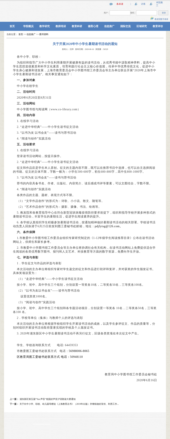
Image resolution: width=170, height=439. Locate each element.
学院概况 (28, 26)
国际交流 (125, 26)
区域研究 (141, 26)
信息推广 (109, 26)
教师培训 (61, 26)
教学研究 (44, 26)
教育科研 (77, 26)
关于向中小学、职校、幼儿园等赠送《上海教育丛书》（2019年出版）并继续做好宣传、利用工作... (69, 404)
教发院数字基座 (159, 19)
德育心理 (93, 26)
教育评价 (158, 26)
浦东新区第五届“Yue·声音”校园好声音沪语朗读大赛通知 (48, 399)
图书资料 (43, 34)
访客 (143, 4)
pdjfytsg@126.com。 (109, 226)
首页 (12, 26)
